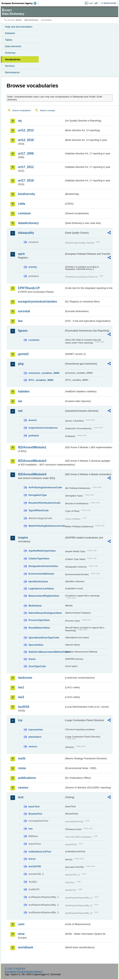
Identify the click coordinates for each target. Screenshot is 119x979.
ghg (21, 363)
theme (32, 659)
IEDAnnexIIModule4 (32, 474)
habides (23, 391)
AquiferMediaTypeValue (42, 550)
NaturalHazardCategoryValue (45, 612)
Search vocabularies (21, 110)
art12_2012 (26, 130)
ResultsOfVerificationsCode (44, 502)
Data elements (13, 46)
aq (20, 120)
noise (22, 768)
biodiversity (26, 194)
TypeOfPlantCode (38, 510)
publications (27, 777)
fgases (23, 330)
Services (10, 65)
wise (21, 933)
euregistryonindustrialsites (37, 301)
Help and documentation (18, 26)
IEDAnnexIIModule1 (32, 447)
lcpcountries (35, 729)
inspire (23, 537)
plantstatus (34, 736)
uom (21, 924)
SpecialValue (35, 644)
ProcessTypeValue (39, 620)
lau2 (21, 697)
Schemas (10, 52)
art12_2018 (26, 140)
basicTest (33, 806)
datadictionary (28, 223)
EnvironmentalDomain (41, 573)
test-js (32, 858)
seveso (23, 787)
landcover (25, 677)
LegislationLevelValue (41, 588)
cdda (21, 203)
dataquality (26, 232)
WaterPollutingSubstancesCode (46, 525)
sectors (32, 746)
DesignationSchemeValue (43, 566)
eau (30, 828)
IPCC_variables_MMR (40, 380)
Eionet (19, 20)
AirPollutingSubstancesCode (45, 487)
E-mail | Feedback (15, 968)
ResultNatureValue (39, 627)
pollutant (33, 435)
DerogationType (37, 495)
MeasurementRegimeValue (43, 595)
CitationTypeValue (38, 558)
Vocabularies (12, 59)
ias (20, 401)
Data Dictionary (31, 20)
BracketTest (35, 813)
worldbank (25, 947)
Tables (8, 39)
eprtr (21, 253)
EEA (20, 3)
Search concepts (47, 110)
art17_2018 (26, 180)
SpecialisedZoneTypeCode (43, 637)
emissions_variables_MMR (43, 373)
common (24, 213)
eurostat (24, 311)
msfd (21, 758)
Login (90, 3)
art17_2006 (26, 153)
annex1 (32, 420)
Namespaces (12, 72)
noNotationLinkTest (39, 851)
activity (32, 267)
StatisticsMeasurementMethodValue (46, 651)
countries (33, 339)
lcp (20, 720)
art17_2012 (26, 167)
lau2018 (23, 706)
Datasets (10, 33)
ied (20, 410)
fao (20, 321)
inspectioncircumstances (43, 427)
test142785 (34, 866)
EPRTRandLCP (29, 288)
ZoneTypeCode (37, 666)
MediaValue (35, 605)
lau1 (21, 687)
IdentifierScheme (38, 581)
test (20, 797)
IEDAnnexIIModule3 (32, 460)
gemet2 (23, 354)
